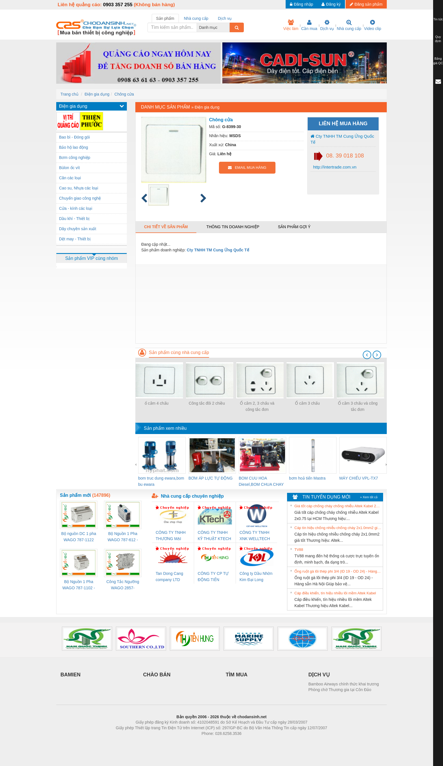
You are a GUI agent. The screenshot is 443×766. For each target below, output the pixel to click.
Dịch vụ (327, 25)
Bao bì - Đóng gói (74, 137)
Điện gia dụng (96, 94)
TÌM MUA (236, 674)
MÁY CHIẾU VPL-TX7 (358, 478)
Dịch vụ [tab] (225, 18)
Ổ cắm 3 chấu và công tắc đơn (358, 406)
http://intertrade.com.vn (334, 167)
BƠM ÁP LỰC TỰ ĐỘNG (210, 478)
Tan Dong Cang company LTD (169, 576)
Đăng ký (331, 4)
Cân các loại (70, 178)
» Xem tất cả (368, 497)
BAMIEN (70, 674)
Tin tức (438, 19)
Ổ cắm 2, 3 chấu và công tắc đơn (257, 406)
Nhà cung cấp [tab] (196, 18)
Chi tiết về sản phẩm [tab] (166, 227)
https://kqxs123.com (248, 742)
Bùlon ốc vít (69, 167)
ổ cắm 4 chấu (157, 403)
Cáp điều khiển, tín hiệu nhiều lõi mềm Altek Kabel (335, 593)
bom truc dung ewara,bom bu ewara (161, 481)
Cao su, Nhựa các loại (78, 188)
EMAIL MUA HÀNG (247, 167)
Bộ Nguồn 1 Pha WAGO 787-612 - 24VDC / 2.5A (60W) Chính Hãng (123, 537)
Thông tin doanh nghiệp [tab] (232, 227)
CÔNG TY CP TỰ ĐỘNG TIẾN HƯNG (213, 577)
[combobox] (228, 27)
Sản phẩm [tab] (165, 18)
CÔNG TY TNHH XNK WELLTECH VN (255, 536)
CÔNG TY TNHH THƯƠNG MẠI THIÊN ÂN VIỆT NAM (171, 536)
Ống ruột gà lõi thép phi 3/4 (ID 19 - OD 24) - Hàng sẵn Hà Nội (337, 571)
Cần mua (309, 25)
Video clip (372, 25)
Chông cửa (124, 94)
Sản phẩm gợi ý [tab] (294, 227)
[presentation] (367, 355)
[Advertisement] (261, 303)
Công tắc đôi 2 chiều (207, 403)
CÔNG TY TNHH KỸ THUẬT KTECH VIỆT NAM (214, 536)
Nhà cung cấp (349, 25)
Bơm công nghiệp (74, 157)
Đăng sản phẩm (366, 4)
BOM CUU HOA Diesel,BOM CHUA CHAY (261, 481)
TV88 (298, 549)
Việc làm (290, 25)
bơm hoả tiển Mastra (307, 478)
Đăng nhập (301, 4)
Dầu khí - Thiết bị (74, 218)
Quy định (438, 39)
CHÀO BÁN (157, 674)
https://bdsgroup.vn (214, 742)
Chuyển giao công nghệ (80, 198)
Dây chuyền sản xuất (77, 228)
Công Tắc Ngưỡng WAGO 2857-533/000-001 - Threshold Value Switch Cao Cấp (122, 585)
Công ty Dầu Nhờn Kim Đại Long (256, 576)
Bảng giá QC (438, 61)
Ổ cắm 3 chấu (307, 403)
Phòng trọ (185, 742)
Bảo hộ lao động (73, 147)
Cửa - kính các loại (75, 208)
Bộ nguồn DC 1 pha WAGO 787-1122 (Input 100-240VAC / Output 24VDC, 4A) (79, 537)
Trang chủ (69, 94)
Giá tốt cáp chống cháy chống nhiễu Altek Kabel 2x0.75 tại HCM (337, 506)
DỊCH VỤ (319, 674)
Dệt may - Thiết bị (75, 239)
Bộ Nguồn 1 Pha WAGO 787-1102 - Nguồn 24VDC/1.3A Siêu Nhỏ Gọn (78, 585)
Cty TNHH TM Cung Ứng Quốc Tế (342, 139)
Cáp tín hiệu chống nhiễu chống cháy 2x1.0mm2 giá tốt (337, 528)
